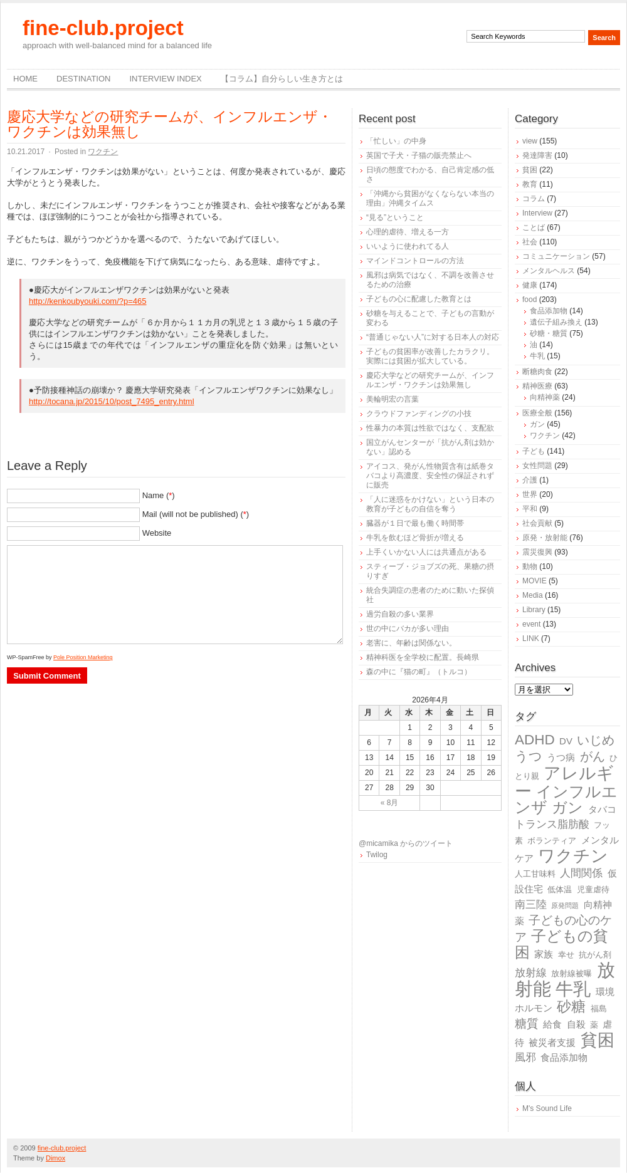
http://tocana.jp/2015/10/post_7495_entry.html (111, 401)
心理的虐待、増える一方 (407, 231)
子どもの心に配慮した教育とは (419, 299)
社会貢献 (537, 523)
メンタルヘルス (548, 270)
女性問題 (537, 465)
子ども (533, 451)
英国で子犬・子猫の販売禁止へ (419, 155)
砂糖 (571, 1006)
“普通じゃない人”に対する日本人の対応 (432, 337)
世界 (529, 494)
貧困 (529, 169)
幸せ (566, 954)
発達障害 (537, 155)
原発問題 (565, 905)
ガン (537, 424)
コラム (533, 198)
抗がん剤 (595, 954)
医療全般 (537, 413)
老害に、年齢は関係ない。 (411, 643)
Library (533, 609)
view (529, 141)
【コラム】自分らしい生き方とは (282, 78)
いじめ (595, 740)
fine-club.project (103, 27)
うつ (528, 756)
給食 (552, 1024)
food (529, 299)
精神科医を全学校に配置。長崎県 (422, 657)
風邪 (525, 1057)
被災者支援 (552, 1042)
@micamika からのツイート (406, 843)
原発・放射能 (544, 537)
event (531, 624)
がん (592, 756)
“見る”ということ (395, 217)
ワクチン (103, 151)
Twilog (376, 854)
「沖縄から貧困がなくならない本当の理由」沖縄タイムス (430, 198)
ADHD (535, 740)
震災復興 (537, 552)
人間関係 (581, 873)
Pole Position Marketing (83, 657)
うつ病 (561, 757)
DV (565, 741)
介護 (529, 480)
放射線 (531, 973)
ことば (533, 227)
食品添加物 (548, 310)
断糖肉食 (537, 371)
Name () (158, 495)
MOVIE (534, 580)
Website (157, 533)
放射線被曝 (571, 973)
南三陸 (531, 904)
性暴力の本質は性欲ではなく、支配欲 (430, 428)
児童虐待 (593, 889)
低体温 (559, 889)
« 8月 (390, 802)
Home (25, 78)
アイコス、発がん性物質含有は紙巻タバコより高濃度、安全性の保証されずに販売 (430, 475)
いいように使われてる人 (407, 246)
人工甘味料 (535, 873)
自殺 (576, 1024)
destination (83, 78)
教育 (529, 184)
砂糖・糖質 (548, 333)
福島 (599, 1008)
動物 (529, 566)
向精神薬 (545, 397)
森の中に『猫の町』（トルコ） (419, 671)
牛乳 (537, 356)
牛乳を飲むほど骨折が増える (415, 537)
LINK (530, 638)
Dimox (55, 1158)
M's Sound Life (547, 1108)
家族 (543, 954)
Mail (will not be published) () (196, 514)
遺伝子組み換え (556, 322)
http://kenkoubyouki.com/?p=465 (88, 301)
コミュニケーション (556, 256)
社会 (529, 241)
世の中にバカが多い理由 (407, 628)
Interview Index (165, 78)
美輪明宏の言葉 (392, 399)
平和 (529, 508)
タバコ (602, 809)
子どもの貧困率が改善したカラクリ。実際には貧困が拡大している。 (430, 356)
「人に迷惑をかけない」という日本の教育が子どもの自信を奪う (430, 504)
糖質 (527, 1023)
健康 (529, 285)
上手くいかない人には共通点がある (426, 552)
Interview (537, 213)
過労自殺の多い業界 (400, 614)
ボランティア (551, 840)
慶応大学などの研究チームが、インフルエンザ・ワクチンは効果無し (169, 124)
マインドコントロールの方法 (415, 260)
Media (532, 595)
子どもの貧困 (561, 944)
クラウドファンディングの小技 (419, 413)
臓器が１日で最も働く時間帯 (415, 523)
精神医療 (537, 386)
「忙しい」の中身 (396, 141)
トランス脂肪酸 (552, 824)
